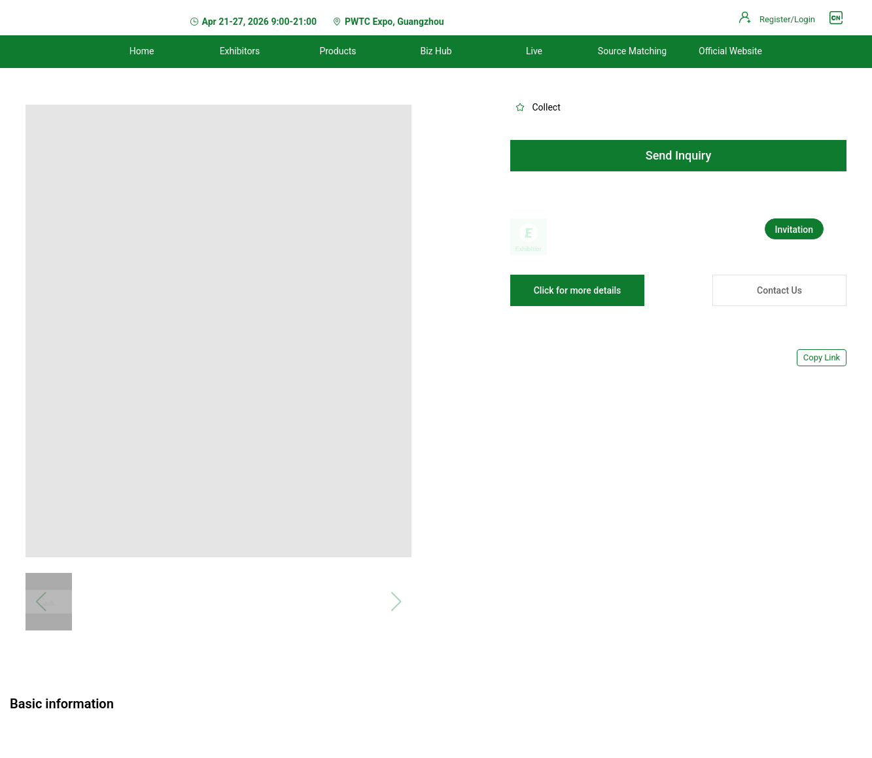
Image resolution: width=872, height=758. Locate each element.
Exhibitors (240, 51)
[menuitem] (142, 51)
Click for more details (577, 290)
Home (142, 51)
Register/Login (787, 19)
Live (534, 51)
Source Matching (632, 51)
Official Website (730, 51)
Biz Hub (435, 51)
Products (337, 51)
